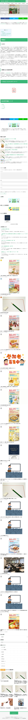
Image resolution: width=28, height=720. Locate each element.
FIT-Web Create (17, 718)
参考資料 (12, 3)
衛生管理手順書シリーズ (4, 35)
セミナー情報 (2, 3)
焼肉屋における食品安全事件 (6, 33)
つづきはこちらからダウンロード (6, 34)
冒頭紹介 (2, 31)
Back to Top (14, 713)
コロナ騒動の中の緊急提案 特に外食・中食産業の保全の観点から (14, 154)
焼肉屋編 (3, 104)
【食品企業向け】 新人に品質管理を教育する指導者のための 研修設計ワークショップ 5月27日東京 (14, 234)
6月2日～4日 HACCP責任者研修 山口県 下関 (8, 240)
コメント (1, 171)
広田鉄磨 (18, 22)
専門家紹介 (23, 3)
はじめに (3, 32)
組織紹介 (19, 3)
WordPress (24, 718)
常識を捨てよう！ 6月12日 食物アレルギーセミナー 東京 (9, 251)
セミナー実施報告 (7, 3)
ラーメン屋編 (3, 107)
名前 (1, 180)
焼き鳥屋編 (3, 108)
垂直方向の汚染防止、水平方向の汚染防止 (11, 149)
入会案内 (16, 3)
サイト (1, 187)
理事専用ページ (3, 661)
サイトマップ (3, 663)
